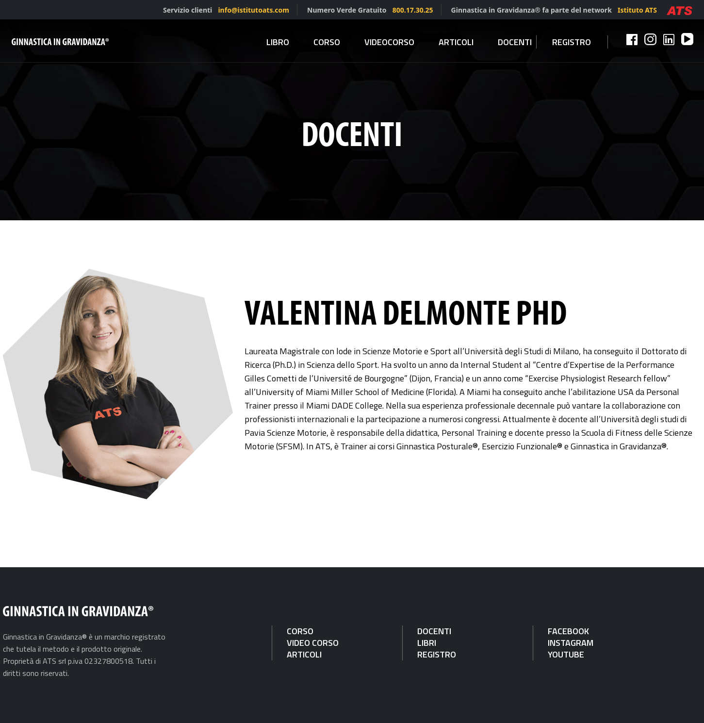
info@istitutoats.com (253, 10)
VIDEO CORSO (313, 642)
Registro (571, 42)
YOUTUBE (566, 654)
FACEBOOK (568, 631)
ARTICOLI (304, 654)
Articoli (456, 42)
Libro (277, 42)
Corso (326, 42)
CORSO (300, 631)
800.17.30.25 (413, 10)
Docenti (515, 42)
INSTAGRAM (570, 642)
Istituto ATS (637, 10)
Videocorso (389, 42)
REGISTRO (436, 654)
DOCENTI (434, 631)
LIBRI (426, 642)
